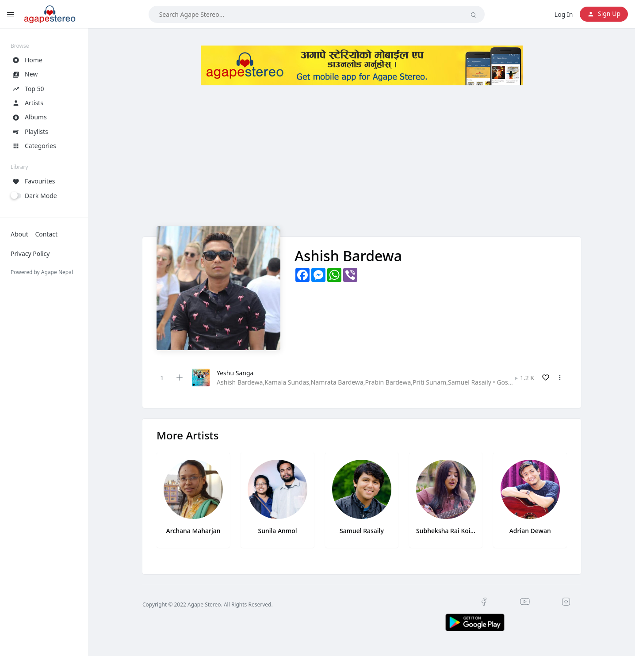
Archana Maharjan (193, 530)
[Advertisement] (361, 164)
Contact (46, 234)
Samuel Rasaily (362, 530)
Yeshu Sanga (235, 373)
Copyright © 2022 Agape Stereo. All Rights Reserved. (207, 604)
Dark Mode (41, 195)
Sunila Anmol (277, 530)
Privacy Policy (30, 253)
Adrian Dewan (530, 530)
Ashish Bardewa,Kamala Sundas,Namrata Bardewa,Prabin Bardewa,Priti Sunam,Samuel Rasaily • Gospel (367, 382)
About (19, 234)
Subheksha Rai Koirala (445, 530)
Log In (564, 14)
